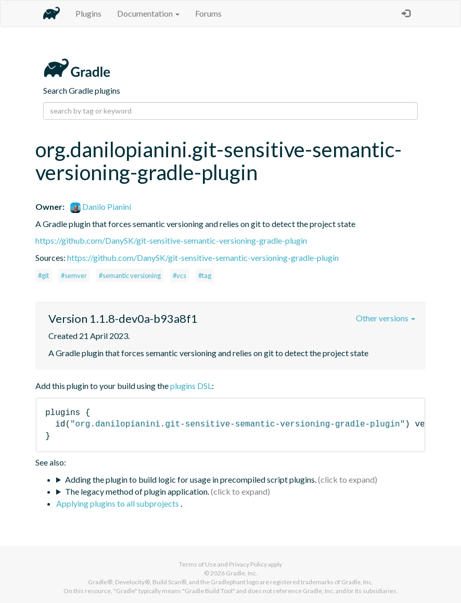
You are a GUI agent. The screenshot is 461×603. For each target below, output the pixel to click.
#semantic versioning (130, 275)
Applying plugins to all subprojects (118, 503)
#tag (204, 275)
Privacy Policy (248, 564)
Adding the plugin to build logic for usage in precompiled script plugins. (190, 479)
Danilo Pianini (100, 206)
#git (43, 275)
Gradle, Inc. (242, 573)
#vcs (179, 275)
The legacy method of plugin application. (137, 491)
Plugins (88, 13)
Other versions (385, 318)
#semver (74, 275)
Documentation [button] (148, 13)
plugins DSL (191, 386)
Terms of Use (197, 564)
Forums (208, 13)
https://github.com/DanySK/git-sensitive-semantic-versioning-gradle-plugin (171, 240)
